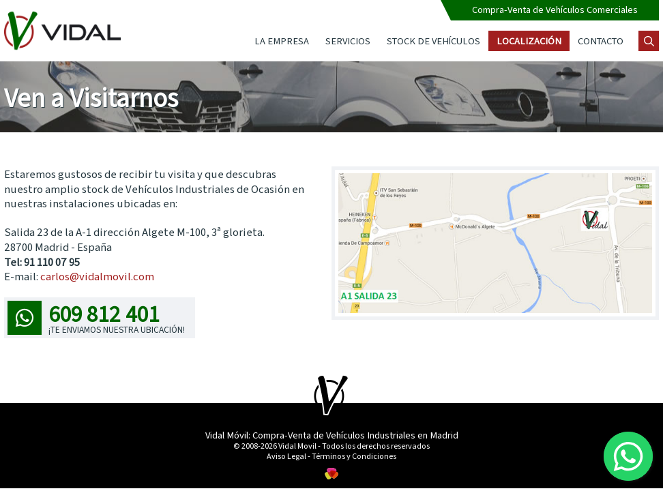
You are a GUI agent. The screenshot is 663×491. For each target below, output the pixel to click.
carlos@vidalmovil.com (97, 276)
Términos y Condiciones (354, 455)
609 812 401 (96, 316)
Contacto (600, 40)
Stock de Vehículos (433, 40)
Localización (529, 40)
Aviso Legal (286, 455)
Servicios (347, 40)
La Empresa (281, 40)
